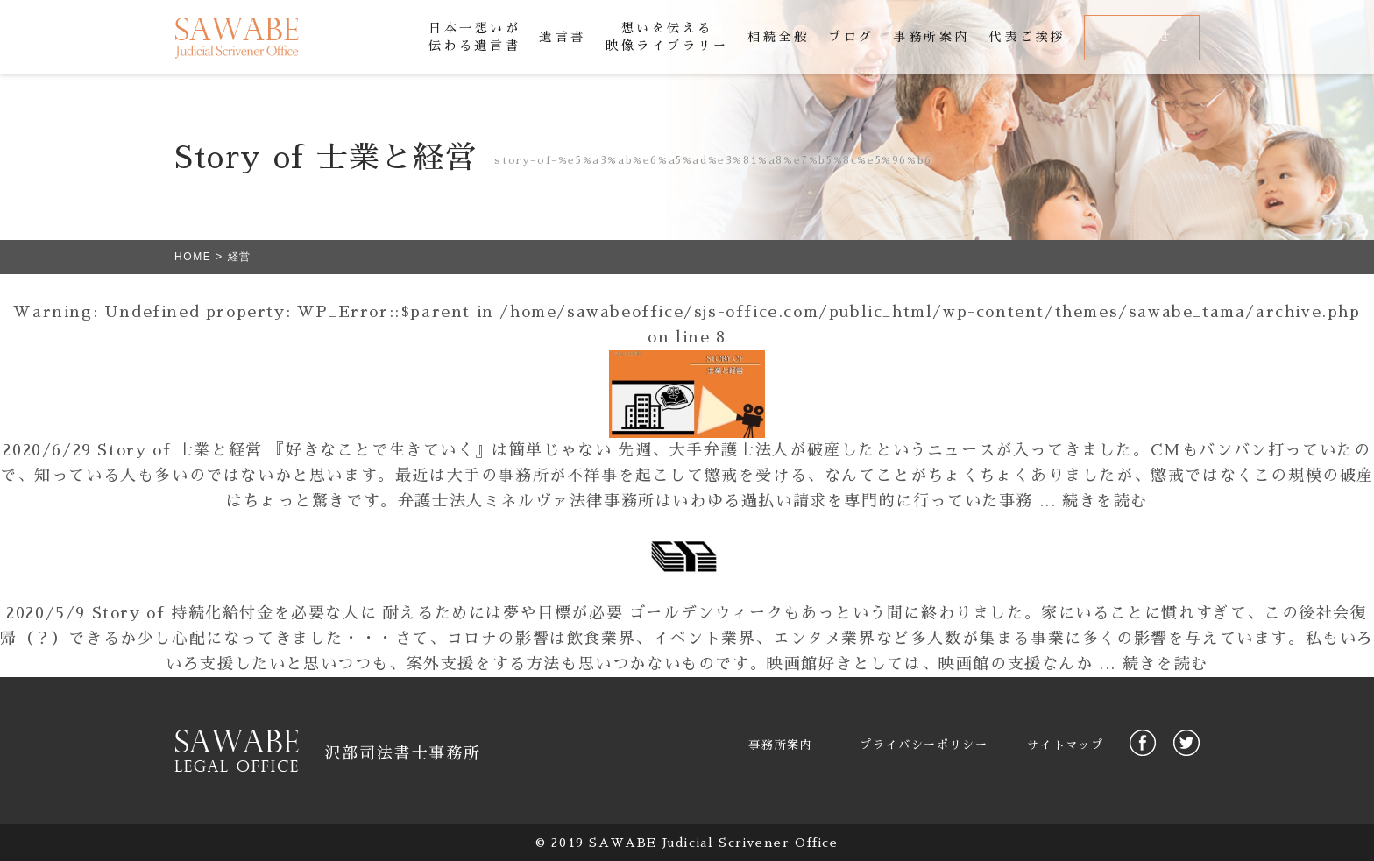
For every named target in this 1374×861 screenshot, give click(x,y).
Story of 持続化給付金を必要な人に (235, 613)
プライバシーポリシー (924, 745)
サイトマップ (1065, 745)
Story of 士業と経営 (179, 450)
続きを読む (1105, 501)
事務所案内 (780, 745)
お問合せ (1141, 37)
